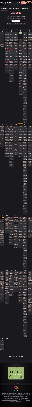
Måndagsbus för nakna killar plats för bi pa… (2, 43)
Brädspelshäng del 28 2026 (30, 45)
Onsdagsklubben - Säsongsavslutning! (25, 183)
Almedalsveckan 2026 (2, 277)
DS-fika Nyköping (11, 45)
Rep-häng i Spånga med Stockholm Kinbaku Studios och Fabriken (25, 173)
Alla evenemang (4, 9)
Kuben (7, 58)
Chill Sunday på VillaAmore (30, 145)
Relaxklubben (11, 239)
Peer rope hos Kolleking (30, 155)
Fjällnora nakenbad (25, 139)
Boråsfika (2, 32)
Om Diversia (22, 398)
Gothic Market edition (16, 42)
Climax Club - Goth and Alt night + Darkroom (21, 74)
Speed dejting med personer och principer (21, 136)
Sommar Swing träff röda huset (25, 325)
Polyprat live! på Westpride (25, 180)
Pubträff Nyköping (21, 281)
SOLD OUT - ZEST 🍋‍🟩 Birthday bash (25, 186)
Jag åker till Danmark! (2, 342)
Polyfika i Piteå (30, 161)
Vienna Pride (25, 151)
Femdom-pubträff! (11, 145)
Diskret (28, 400)
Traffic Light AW (21, 151)
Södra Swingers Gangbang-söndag (30, 67)
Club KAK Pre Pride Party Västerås (25, 189)
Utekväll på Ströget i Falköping (25, 297)
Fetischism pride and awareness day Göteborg (16, 242)
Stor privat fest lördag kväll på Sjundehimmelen (25, 114)
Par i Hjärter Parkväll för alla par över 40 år (16, 67)
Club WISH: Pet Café (30, 136)
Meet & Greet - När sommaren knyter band (2, 290)
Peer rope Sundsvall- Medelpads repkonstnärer (25, 145)
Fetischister (9, 394)
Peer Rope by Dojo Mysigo (7, 151)
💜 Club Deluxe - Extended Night (21, 80)
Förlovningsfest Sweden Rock (16, 36)
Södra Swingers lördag (25, 108)
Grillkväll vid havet (11, 136)
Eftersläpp (25, 310)
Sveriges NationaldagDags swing (25, 111)
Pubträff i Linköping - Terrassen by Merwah (21, 142)
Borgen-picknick (30, 148)
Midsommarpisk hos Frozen (21, 226)
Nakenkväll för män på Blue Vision (16, 64)
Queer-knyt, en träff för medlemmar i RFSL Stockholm (25, 284)
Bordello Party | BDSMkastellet (25, 303)
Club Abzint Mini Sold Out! (25, 83)
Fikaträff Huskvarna (25, 167)
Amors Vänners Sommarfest (25, 332)
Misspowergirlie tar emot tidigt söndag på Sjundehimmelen (30, 61)
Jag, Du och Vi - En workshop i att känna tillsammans (21, 139)
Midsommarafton (21, 239)
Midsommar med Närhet (11, 217)
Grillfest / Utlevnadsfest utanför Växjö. (25, 294)
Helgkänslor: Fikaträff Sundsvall (25, 233)
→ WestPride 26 (7, 126)
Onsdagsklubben (11, 58)
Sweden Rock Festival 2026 (11, 32)
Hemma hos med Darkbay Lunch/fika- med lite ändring (25, 51)
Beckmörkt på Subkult (25, 275)
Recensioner (25, 8)
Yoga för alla (11, 155)
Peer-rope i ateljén (11, 223)
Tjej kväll (25, 322)
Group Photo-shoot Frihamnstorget (11, 142)
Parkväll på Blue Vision (25, 102)
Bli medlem (29, 2)
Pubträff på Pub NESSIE (11, 42)
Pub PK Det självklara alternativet (7, 292)
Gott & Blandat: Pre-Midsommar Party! (16, 239)
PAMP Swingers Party (21, 291)
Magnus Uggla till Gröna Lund (21, 70)
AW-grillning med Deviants (11, 39)
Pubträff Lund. (11, 48)
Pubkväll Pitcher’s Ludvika (7, 136)
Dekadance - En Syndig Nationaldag (25, 86)
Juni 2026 (16, 12)
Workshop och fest (25, 278)
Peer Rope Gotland (11, 148)
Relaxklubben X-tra (16, 153)
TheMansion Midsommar (16, 236)
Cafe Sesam (7, 39)
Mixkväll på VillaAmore (25, 208)
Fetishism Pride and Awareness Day (16, 228)
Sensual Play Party (25, 177)
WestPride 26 (2, 127)
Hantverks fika (30, 158)
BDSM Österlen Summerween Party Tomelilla (25, 242)
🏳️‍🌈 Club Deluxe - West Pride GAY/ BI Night (25, 199)
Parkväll (20, 300)
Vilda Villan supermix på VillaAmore (21, 297)
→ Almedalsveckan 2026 (7, 278)
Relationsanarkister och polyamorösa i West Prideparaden (25, 158)
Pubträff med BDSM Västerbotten (25, 73)
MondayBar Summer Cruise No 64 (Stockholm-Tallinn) (21, 129)
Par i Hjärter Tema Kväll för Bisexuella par (21, 92)
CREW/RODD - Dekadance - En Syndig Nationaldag (25, 36)
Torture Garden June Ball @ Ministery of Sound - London (25, 252)
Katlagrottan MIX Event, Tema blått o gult (25, 105)
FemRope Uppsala (2, 135)
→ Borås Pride (7, 273)
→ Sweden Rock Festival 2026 (16, 32)
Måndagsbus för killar (2, 144)
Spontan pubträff (2, 131)
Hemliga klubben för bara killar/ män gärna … (7, 300)
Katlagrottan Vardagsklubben (11, 73)
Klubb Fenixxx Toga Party (25, 89)
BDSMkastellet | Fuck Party (25, 245)
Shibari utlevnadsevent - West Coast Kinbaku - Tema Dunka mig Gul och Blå (25, 58)
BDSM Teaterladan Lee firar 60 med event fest (11, 129)
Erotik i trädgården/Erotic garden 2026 (25, 45)
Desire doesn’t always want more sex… (21, 48)
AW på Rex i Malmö (21, 45)
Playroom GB (25, 164)
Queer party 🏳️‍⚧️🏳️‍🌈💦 (25, 192)
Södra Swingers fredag (21, 86)
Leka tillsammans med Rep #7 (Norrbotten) (25, 48)
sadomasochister (24, 394)
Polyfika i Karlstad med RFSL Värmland (7, 145)
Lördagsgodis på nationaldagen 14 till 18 (25, 99)
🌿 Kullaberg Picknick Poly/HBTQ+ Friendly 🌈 (25, 226)
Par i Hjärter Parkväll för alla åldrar (25, 121)
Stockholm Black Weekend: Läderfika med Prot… (30, 299)
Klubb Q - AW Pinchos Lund (16, 133)
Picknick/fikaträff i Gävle (7, 223)
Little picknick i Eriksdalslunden (30, 278)
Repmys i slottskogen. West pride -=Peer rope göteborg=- (25, 161)
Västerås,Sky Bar (16, 45)
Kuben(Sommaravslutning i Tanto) (7, 229)
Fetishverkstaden (7, 32)
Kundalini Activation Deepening (16, 51)
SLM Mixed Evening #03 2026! (21, 89)
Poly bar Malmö (7, 42)
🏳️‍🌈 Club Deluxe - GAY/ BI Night (25, 316)
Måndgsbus (2, 243)
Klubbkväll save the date (25, 313)
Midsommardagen (25, 263)
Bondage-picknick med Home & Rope (25, 155)
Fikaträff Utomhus (7, 51)
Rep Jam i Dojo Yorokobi (30, 142)
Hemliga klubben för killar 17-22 (7, 70)
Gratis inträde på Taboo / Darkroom (11, 67)
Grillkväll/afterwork (21, 58)
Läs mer (26, 396)
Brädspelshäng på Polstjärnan (25, 61)
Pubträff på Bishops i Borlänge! (21, 55)
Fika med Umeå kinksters (7, 45)
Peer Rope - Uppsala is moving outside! (30, 284)
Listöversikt (11, 8)
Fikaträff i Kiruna (30, 48)
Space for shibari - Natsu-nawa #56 (30, 139)
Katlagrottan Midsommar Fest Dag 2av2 (25, 260)
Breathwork (25, 142)
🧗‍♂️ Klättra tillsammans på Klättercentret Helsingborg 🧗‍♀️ (25, 136)
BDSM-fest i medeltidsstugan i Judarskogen (25, 248)
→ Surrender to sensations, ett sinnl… (30, 220)
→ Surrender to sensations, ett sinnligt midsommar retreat (21, 220)
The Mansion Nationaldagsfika (25, 67)
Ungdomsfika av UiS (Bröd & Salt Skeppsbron (11, 36)
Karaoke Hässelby (11, 61)
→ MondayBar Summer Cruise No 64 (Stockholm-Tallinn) (25, 129)
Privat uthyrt (25, 39)
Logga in (23, 2)
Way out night (21, 145)
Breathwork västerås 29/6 (2, 347)
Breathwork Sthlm (21, 236)
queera (9, 396)
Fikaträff (29, 151)
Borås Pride (2, 273)
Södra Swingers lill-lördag (11, 164)
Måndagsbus (2, 299)
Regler (26, 398)
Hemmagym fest (25, 291)
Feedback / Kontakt (6, 400)
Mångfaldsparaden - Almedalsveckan (2, 283)
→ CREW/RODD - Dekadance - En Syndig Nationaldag (30, 32)
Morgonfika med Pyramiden (16, 39)
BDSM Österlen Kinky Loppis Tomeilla (25, 236)
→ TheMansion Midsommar (21, 223)
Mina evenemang (18, 8)
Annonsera (14, 400)
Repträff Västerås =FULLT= (11, 281)
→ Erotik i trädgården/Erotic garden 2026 (30, 36)
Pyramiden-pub (7, 142)
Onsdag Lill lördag (11, 80)
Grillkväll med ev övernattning (21, 278)
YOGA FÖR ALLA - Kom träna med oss (11, 64)
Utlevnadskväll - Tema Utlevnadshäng (11, 51)
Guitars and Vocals (21, 64)
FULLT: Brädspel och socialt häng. (21, 42)
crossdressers (16, 394)
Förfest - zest (25, 170)
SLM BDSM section (30, 58)
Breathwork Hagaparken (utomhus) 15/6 (2, 237)
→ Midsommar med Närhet (16, 225)
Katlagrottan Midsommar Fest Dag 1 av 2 (21, 245)
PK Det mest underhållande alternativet (7, 48)
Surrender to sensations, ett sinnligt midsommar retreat (16, 233)
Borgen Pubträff (16, 48)
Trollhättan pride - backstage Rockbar (25, 281)
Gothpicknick (25, 64)
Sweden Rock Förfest (7, 61)
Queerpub (20, 61)
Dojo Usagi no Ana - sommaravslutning (2, 229)
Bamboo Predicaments (25, 42)
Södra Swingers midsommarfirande (21, 242)
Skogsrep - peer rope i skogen (30, 42)
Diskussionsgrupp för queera (30, 305)
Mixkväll (25, 211)
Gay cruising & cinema (2, 36)
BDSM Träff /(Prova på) (25, 306)
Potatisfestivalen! (25, 148)
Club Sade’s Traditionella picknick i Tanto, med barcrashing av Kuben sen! (7, 36)
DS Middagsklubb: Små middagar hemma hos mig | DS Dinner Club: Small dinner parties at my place (25, 300)
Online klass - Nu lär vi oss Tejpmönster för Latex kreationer (11, 226)
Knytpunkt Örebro (30, 51)
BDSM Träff (25, 80)
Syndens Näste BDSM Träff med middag (25, 239)
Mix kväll (25, 328)
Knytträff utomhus (16, 283)
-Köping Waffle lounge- (25, 70)
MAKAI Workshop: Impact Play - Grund (30, 291)
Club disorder (21, 67)
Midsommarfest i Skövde (21, 233)
